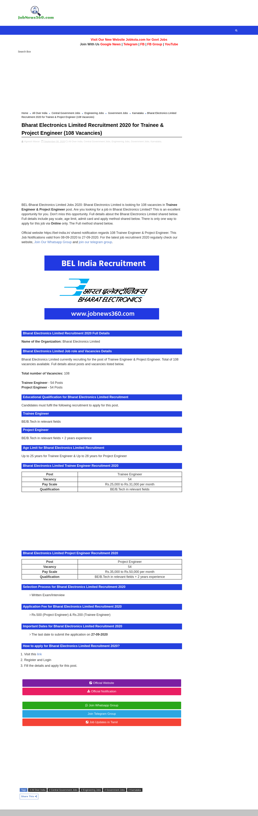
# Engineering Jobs (94, 796)
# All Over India (41, 796)
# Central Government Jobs (66, 796)
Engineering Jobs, (124, 142)
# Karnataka (138, 796)
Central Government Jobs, (101, 142)
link (43, 660)
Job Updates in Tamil (99, 728)
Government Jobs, (144, 142)
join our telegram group (135, 248)
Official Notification (99, 697)
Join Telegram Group (97, 720)
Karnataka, (160, 142)
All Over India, (79, 142)
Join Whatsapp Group (99, 711)
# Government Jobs (118, 796)
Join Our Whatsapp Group (92, 248)
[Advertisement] (129, 82)
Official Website (99, 689)
